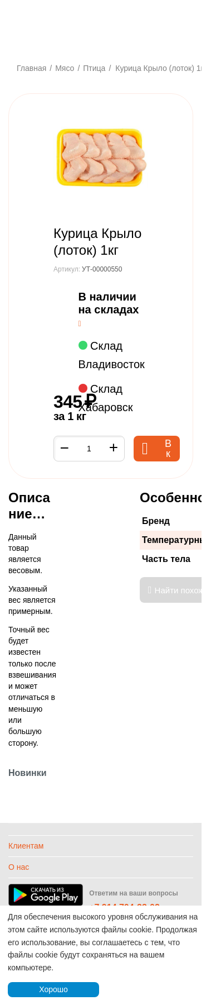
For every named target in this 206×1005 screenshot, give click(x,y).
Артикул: (66, 269)
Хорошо (53, 989)
